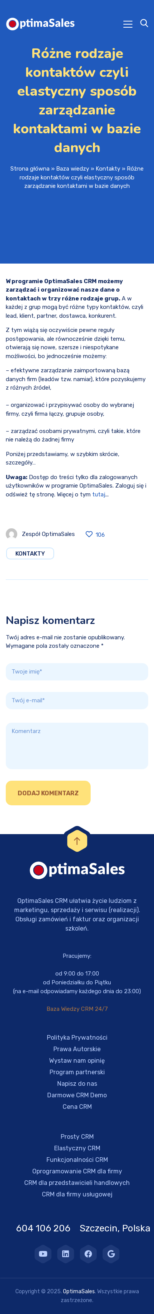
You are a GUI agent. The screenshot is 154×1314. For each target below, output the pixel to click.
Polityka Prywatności (77, 1037)
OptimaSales (79, 1291)
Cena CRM (77, 1106)
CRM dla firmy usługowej (77, 1194)
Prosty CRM (77, 1136)
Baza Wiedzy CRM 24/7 (77, 1008)
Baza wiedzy (72, 168)
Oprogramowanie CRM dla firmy (77, 1171)
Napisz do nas (77, 1083)
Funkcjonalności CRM (77, 1159)
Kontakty (108, 168)
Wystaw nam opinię (77, 1060)
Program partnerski (77, 1072)
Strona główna (30, 168)
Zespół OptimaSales (48, 534)
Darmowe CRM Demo (77, 1095)
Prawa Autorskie (77, 1049)
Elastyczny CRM (77, 1148)
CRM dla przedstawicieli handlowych (77, 1182)
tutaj (98, 494)
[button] (15, 1298)
